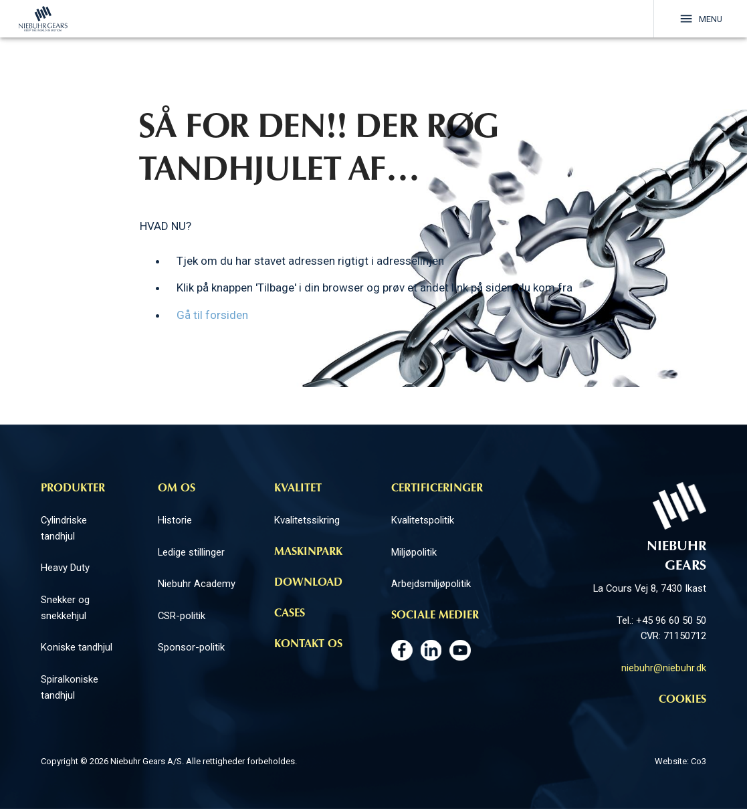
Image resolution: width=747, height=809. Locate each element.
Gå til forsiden (212, 315)
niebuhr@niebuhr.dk (663, 668)
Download (308, 583)
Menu (700, 18)
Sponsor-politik (191, 647)
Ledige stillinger (191, 552)
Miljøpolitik (414, 552)
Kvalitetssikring (307, 520)
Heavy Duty (65, 568)
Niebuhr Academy (196, 584)
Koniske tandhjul (76, 647)
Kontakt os (308, 644)
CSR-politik (181, 616)
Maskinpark (308, 552)
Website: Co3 (680, 761)
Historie (175, 520)
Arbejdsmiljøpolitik (431, 584)
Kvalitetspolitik (422, 520)
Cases (289, 613)
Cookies (682, 700)
